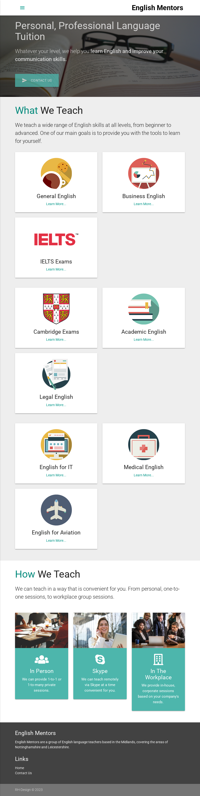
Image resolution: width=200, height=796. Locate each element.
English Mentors (157, 8)
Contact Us (37, 80)
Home (19, 768)
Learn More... (56, 204)
